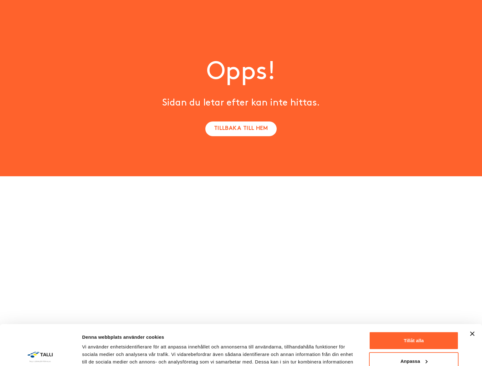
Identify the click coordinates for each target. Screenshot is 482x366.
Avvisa (413, 341)
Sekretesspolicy (120, 336)
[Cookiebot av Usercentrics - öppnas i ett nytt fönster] (40, 353)
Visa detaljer (96, 353)
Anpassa (414, 320)
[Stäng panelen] (472, 293)
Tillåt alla (414, 300)
